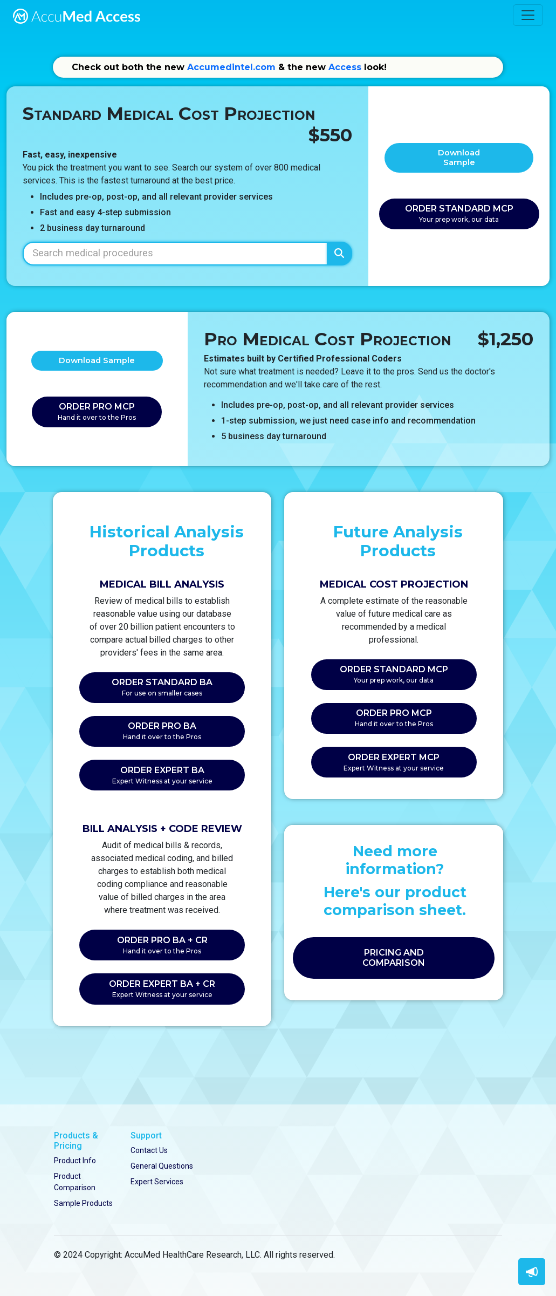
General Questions (162, 1166)
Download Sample (459, 157)
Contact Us (149, 1150)
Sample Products (83, 1203)
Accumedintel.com (231, 67)
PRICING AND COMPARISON (393, 957)
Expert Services (157, 1181)
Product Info (75, 1160)
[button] (531, 1271)
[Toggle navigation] (528, 15)
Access (344, 67)
